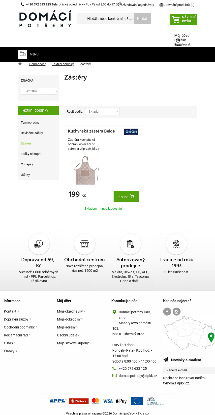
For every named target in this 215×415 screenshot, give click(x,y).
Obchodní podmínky (19, 322)
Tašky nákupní (31, 154)
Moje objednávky (70, 306)
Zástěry (26, 143)
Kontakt (10, 306)
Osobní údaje (67, 330)
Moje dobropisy (69, 314)
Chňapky (27, 164)
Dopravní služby (16, 314)
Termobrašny (30, 122)
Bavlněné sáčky (32, 133)
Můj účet (64, 295)
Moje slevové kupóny (73, 338)
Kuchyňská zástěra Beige (78, 136)
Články (9, 346)
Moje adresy (66, 322)
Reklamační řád (16, 330)
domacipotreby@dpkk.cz (138, 370)
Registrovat (182, 44)
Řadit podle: (75, 111)
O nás (9, 338)
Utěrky (25, 175)
